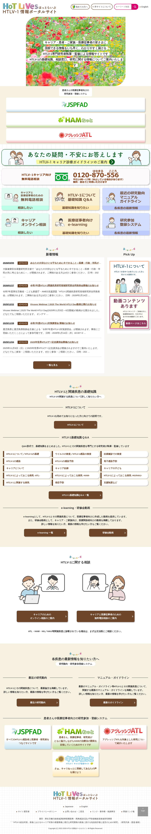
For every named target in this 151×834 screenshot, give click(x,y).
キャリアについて (15, 468)
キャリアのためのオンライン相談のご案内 (42, 616)
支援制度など (110, 482)
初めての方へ (82, 7)
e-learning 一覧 (45, 532)
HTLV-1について (75, 424)
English (144, 7)
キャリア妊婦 (61, 468)
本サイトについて (102, 6)
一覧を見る (52, 365)
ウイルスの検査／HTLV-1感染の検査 (73, 454)
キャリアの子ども (113, 468)
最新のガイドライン (113, 702)
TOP (143, 811)
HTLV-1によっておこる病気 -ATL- (23, 475)
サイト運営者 (23, 811)
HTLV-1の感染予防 (64, 461)
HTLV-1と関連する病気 (17, 482)
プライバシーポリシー (47, 811)
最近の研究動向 (38, 702)
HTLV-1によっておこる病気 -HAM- (72, 475)
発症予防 (59, 482)
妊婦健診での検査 (113, 454)
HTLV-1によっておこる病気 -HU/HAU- (123, 475)
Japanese (69, 806)
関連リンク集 (129, 811)
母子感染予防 (110, 461)
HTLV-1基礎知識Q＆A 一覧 (75, 495)
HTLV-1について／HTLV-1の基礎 (22, 454)
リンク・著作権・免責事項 (103, 811)
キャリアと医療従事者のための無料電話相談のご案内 (105, 616)
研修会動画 (108, 532)
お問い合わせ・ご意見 (74, 811)
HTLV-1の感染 (13, 461)
